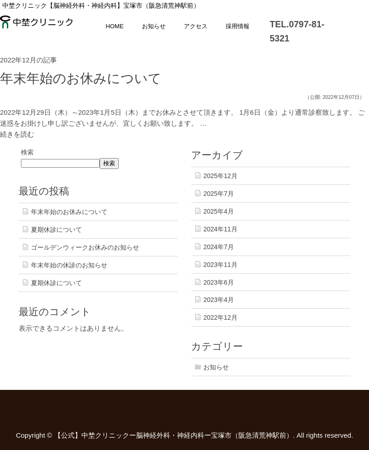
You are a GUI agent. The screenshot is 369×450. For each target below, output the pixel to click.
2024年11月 (220, 229)
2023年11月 (220, 264)
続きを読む (17, 134)
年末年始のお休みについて (81, 78)
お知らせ (154, 26)
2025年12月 (220, 175)
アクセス (195, 26)
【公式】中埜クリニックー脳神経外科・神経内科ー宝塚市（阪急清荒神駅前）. (174, 435)
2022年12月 (220, 317)
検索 (27, 152)
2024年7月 (218, 247)
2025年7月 (218, 193)
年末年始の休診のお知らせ (69, 265)
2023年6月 (218, 282)
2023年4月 (218, 299)
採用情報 (237, 26)
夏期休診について (56, 229)
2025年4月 (218, 211)
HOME (115, 26)
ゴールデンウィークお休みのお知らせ (85, 247)
